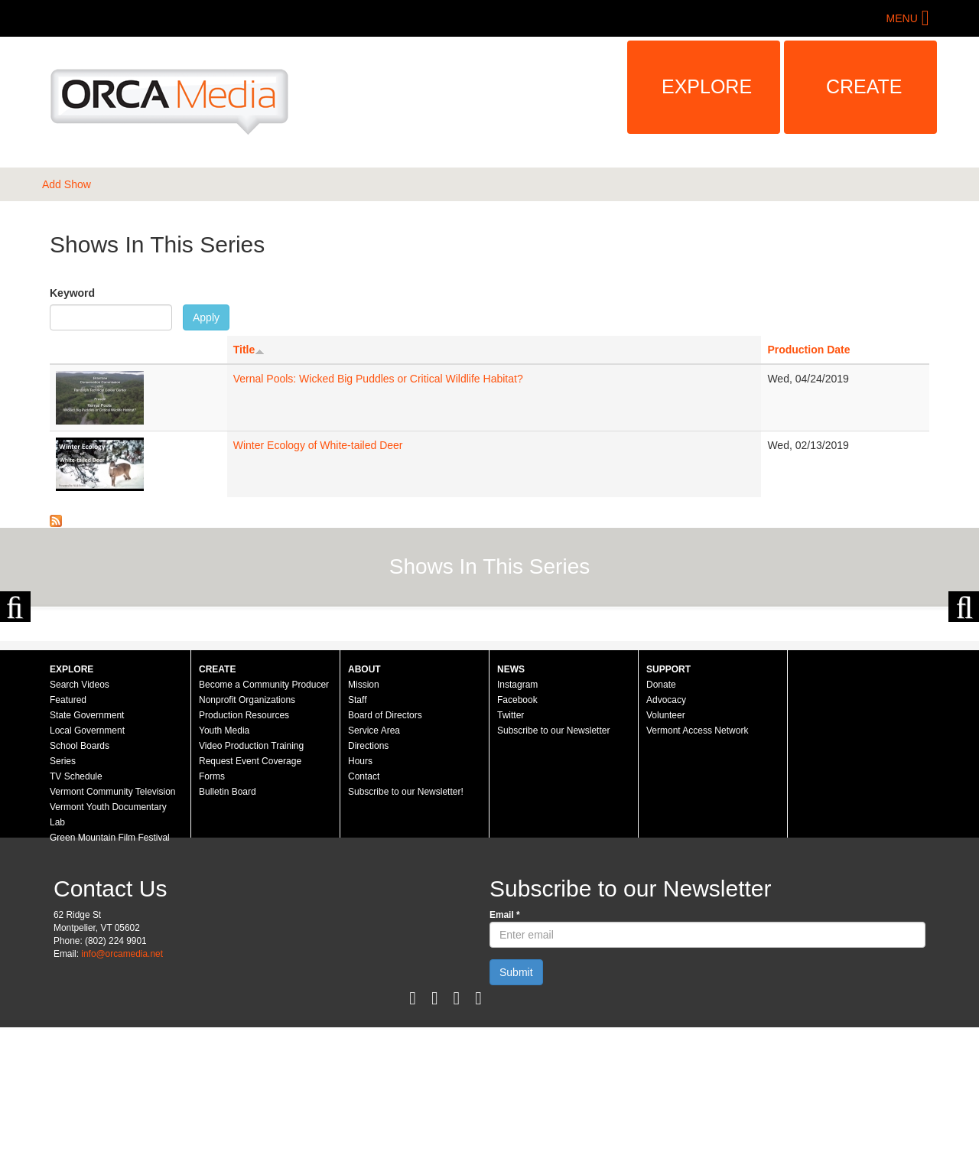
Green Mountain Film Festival (110, 975)
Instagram (517, 822)
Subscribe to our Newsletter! (405, 929)
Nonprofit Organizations (247, 837)
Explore (707, 86)
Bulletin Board (227, 929)
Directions (368, 883)
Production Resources (244, 853)
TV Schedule (76, 914)
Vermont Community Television (113, 929)
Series (63, 898)
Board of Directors (385, 853)
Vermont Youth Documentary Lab (108, 952)
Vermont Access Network (697, 868)
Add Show (66, 184)
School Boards (79, 883)
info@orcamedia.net (122, 1091)
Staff (357, 837)
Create (864, 86)
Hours (360, 898)
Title (249, 349)
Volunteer (665, 853)
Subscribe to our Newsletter (553, 868)
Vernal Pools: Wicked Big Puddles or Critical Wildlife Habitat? (378, 379)
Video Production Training (251, 883)
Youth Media (224, 868)
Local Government (87, 868)
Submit (516, 1110)
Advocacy (666, 837)
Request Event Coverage (250, 898)
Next (963, 675)
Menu (902, 18)
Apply (206, 317)
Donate (661, 822)
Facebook (517, 837)
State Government (87, 853)
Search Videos (79, 822)
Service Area (374, 868)
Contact (363, 914)
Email (505, 1052)
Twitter (510, 853)
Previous (15, 675)
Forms (212, 914)
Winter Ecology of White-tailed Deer (318, 445)
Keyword (72, 293)
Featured (68, 837)
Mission (363, 822)
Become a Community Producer (264, 822)
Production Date (808, 349)
